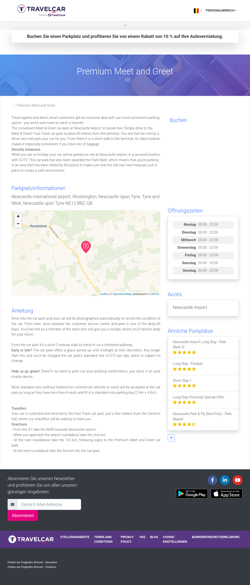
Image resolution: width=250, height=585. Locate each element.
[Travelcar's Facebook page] (212, 480)
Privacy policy (127, 539)
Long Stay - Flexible (187, 366)
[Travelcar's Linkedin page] (225, 480)
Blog (154, 537)
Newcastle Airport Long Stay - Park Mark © (199, 347)
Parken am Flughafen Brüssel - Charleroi (32, 567)
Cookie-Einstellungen (175, 539)
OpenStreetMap (122, 293)
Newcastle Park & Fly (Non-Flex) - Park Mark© (202, 419)
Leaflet (104, 293)
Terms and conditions (103, 539)
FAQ (142, 537)
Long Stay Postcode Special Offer (198, 400)
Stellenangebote (74, 537)
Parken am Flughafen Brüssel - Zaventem (32, 562)
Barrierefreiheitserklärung (216, 537)
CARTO (154, 293)
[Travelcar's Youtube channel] (237, 480)
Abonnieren (23, 515)
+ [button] (18, 217)
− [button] (18, 224)
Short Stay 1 (184, 383)
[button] (125, 26)
